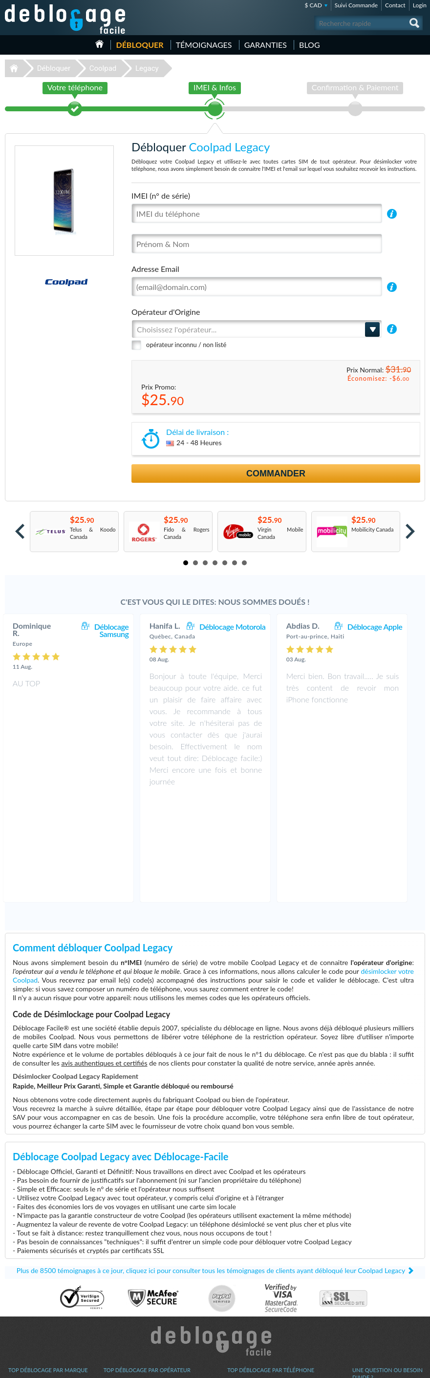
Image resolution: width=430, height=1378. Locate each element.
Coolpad (103, 68)
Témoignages (204, 44)
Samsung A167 (244, 1278)
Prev (19, 531)
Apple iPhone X (245, 1307)
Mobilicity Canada (372, 529)
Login (420, 5)
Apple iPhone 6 (245, 1314)
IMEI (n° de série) (160, 195)
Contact (395, 5)
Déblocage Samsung (121, 630)
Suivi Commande (356, 5)
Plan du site (366, 1306)
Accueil (99, 44)
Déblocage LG (24, 1292)
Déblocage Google (30, 1329)
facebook (378, 1366)
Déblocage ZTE (26, 1321)
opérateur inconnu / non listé (186, 345)
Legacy (147, 68)
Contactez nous (370, 1284)
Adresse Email (155, 268)
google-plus (417, 1366)
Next (410, 531)
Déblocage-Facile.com (215, 1237)
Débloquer (139, 44)
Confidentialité (369, 1299)
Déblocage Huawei (30, 1314)
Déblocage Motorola (242, 626)
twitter (398, 1366)
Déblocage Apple (384, 626)
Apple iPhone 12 (246, 1299)
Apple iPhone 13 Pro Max (257, 1292)
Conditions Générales (377, 1291)
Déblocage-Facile (65, 19)
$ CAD (313, 5)
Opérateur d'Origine (165, 311)
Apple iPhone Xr (246, 1321)
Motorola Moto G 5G (252, 1329)
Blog (309, 44)
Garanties (265, 44)
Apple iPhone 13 (246, 1285)
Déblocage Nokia (28, 1307)
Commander (275, 473)
